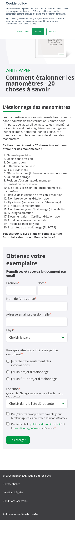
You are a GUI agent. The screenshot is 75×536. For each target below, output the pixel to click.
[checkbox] (36, 370)
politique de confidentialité (46, 424)
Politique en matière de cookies (20, 514)
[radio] (36, 363)
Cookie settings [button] (23, 31)
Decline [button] (52, 31)
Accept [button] (38, 31)
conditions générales (27, 428)
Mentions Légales (13, 492)
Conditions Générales (15, 500)
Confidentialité (11, 483)
